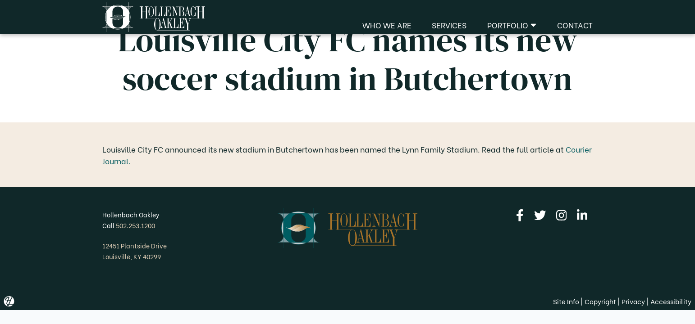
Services (449, 24)
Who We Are (387, 24)
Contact (575, 24)
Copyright (600, 301)
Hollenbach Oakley (131, 214)
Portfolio (511, 24)
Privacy (633, 301)
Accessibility (670, 301)
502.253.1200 (135, 225)
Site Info (566, 301)
